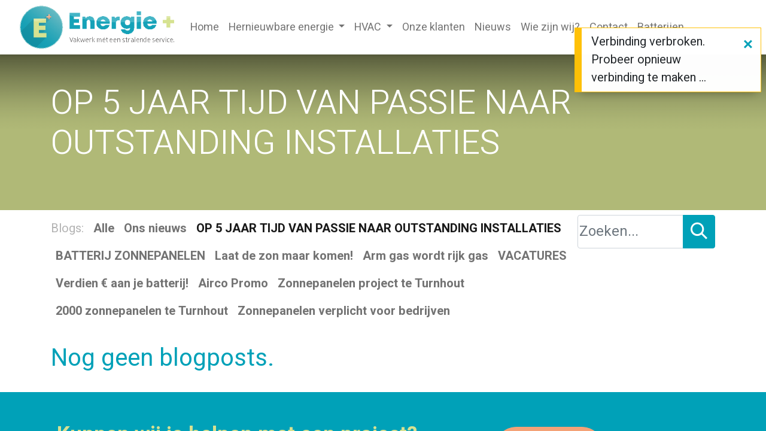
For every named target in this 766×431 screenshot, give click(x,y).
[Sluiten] (748, 45)
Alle (103, 228)
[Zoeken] (699, 231)
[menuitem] (205, 27)
